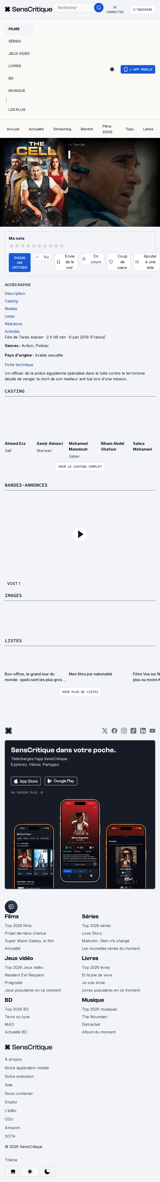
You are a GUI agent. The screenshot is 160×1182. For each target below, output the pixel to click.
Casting (15, 391)
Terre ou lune (17, 1016)
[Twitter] (105, 732)
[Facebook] (114, 732)
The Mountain (94, 1016)
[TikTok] (133, 732)
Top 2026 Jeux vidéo (24, 967)
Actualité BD (16, 1032)
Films (12, 916)
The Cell (79, 144)
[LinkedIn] (143, 732)
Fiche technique (19, 364)
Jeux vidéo (19, 958)
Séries (90, 916)
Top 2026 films (18, 925)
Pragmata (13, 982)
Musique (93, 1000)
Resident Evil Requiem (24, 975)
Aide (9, 1085)
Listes (13, 640)
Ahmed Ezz (15, 443)
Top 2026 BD (17, 1009)
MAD (9, 1024)
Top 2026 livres (96, 967)
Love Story (92, 933)
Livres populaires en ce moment (111, 990)
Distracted (91, 1024)
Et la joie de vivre (97, 975)
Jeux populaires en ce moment (33, 990)
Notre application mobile (27, 1067)
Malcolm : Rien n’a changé (105, 940)
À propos (13, 1059)
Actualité (12, 948)
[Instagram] (124, 732)
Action (27, 345)
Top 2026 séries (96, 925)
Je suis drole (93, 982)
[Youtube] (152, 732)
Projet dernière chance (25, 933)
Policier (42, 345)
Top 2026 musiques (99, 1009)
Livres (90, 958)
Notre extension (19, 1076)
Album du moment (98, 1032)
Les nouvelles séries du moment (111, 948)
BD (8, 1000)
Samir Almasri (50, 443)
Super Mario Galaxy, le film (29, 940)
